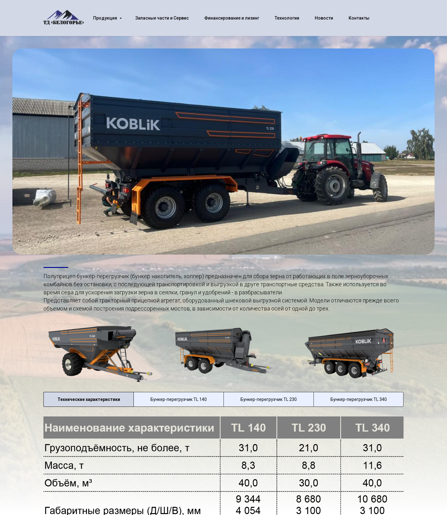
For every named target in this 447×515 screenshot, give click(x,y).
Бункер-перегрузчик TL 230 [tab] (269, 399)
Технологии (287, 18)
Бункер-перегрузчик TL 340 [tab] (359, 399)
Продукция (105, 18)
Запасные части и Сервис (162, 18)
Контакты (359, 18)
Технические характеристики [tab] (88, 399)
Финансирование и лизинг (231, 18)
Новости (324, 18)
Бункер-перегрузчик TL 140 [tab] (179, 399)
